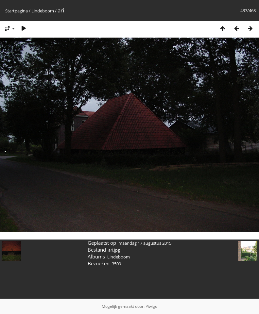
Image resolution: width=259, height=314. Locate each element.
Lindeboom (42, 11)
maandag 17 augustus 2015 (144, 243)
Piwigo (151, 306)
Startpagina (16, 11)
